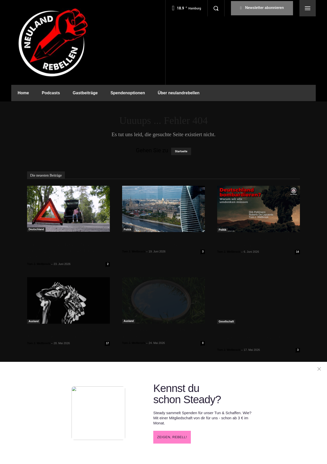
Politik (127, 229)
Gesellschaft (226, 321)
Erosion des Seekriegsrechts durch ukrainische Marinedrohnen (159, 241)
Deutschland (36, 229)
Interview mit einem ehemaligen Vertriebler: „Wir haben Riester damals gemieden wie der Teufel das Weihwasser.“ (66, 247)
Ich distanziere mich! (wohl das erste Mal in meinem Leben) (66, 333)
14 (297, 251)
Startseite (181, 151)
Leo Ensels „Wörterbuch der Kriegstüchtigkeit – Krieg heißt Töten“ (250, 336)
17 (107, 343)
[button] (216, 8)
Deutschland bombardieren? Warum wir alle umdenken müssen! (255, 242)
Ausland (34, 321)
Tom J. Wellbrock (38, 263)
